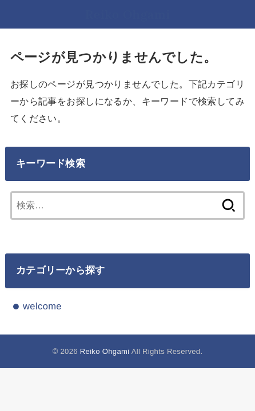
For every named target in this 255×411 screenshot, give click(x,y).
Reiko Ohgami (127, 14)
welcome (42, 306)
